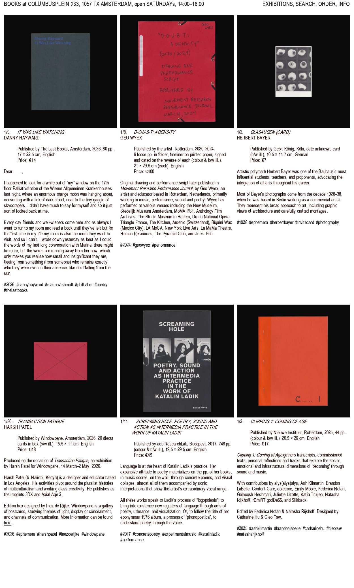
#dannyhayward (29, 284)
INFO (344, 7)
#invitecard (304, 222)
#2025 (242, 528)
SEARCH (305, 7)
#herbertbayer (281, 222)
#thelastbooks (16, 290)
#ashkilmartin (260, 528)
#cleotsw (334, 528)
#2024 (125, 245)
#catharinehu (314, 528)
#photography (327, 222)
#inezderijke (69, 534)
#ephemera (258, 222)
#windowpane (93, 534)
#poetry (101, 284)
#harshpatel (47, 534)
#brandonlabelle (287, 528)
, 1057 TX (80, 7)
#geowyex (141, 245)
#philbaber (84, 284)
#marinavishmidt (59, 284)
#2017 (125, 534)
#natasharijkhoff (250, 534)
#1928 (242, 222)
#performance (163, 245)
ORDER (327, 7)
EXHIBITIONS (278, 7)
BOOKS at (15, 7)
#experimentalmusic (179, 534)
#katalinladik (209, 534)
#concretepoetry (146, 534)
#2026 (9, 284)
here (7, 522)
